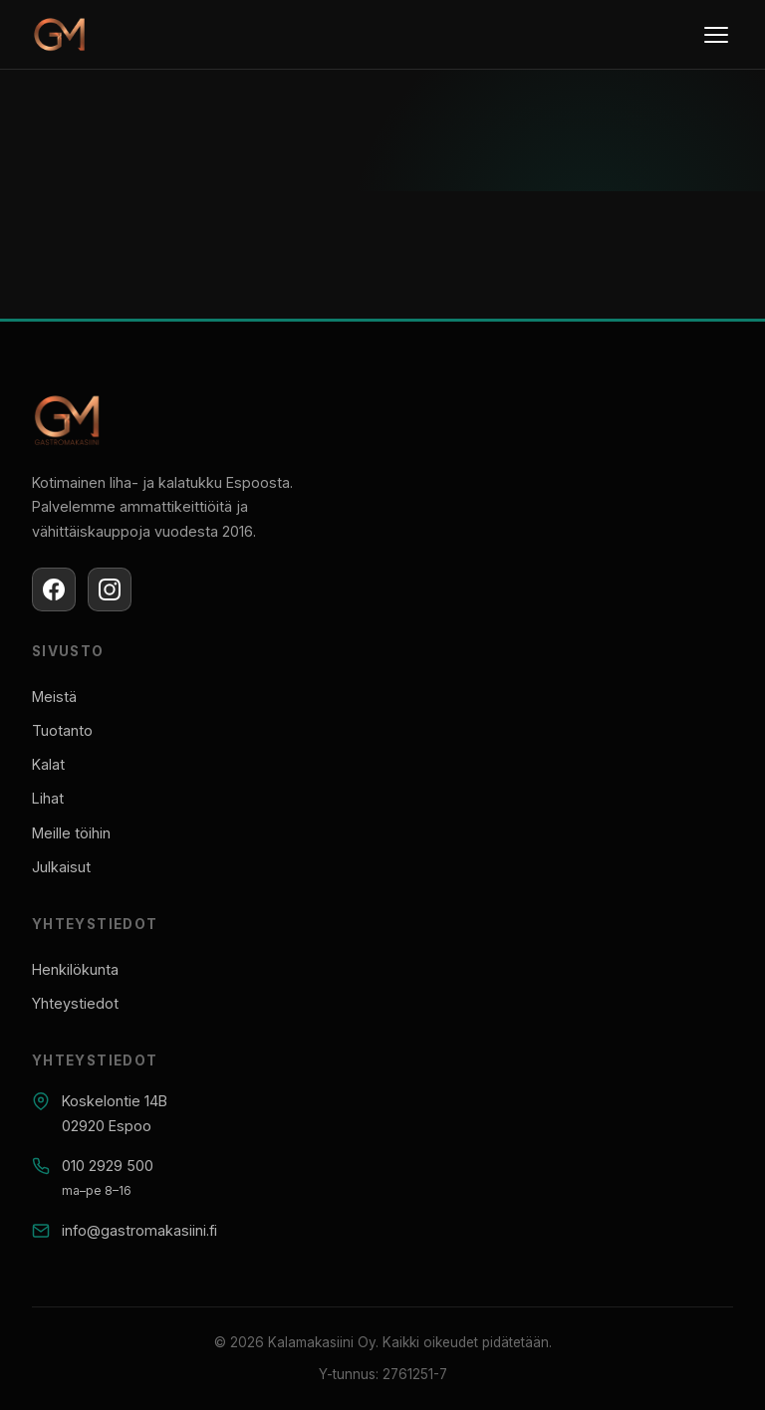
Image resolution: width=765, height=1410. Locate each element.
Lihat (48, 798)
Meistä (54, 696)
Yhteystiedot (75, 1003)
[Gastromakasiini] (59, 35)
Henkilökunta (75, 969)
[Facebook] (54, 589)
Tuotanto (62, 730)
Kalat (48, 764)
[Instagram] (109, 589)
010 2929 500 (107, 1165)
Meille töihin (71, 832)
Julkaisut (61, 866)
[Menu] (716, 35)
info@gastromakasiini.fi (139, 1230)
